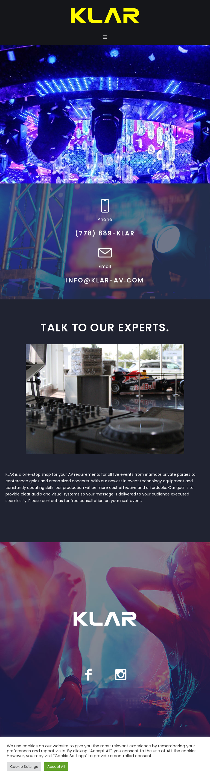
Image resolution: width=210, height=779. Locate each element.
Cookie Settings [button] (24, 766)
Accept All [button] (56, 766)
